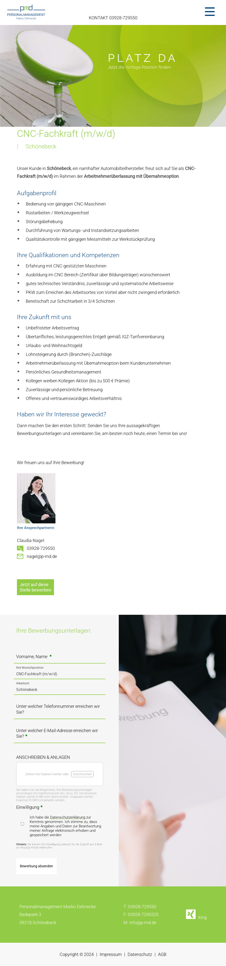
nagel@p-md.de (42, 556)
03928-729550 (41, 548)
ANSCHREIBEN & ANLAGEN (43, 757)
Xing (202, 917)
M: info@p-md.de (139, 922)
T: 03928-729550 (139, 906)
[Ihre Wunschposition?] (59, 674)
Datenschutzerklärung (68, 817)
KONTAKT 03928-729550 (113, 17)
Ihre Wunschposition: (30, 667)
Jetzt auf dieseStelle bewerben (35, 587)
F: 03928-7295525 (141, 914)
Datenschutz (140, 954)
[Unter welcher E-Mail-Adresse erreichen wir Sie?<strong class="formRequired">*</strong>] (59, 738)
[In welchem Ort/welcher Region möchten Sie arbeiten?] (59, 689)
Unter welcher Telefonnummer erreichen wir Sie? (58, 709)
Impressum (111, 954)
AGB (162, 954)
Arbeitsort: (23, 683)
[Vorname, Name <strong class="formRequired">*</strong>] (59, 658)
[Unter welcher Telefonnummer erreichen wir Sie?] (59, 714)
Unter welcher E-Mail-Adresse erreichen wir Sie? (57, 733)
